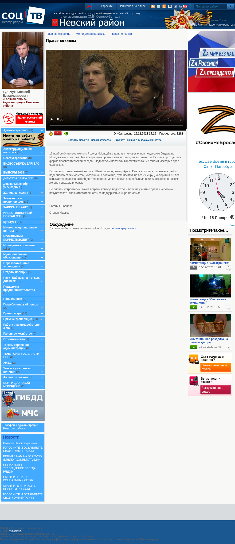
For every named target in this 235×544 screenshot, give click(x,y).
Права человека (121, 33)
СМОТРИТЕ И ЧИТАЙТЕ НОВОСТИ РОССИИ (19, 487)
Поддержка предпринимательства (19, 288)
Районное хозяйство (17, 333)
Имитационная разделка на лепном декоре (209, 340)
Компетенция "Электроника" (210, 263)
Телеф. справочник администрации (16, 346)
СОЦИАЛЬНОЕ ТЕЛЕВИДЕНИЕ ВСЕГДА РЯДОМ (19, 468)
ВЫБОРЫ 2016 (13, 172)
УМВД (7, 362)
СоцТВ (25, 18)
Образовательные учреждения (16, 265)
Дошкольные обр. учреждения (15, 185)
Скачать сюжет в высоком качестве (138, 140)
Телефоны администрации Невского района (20, 427)
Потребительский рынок (20, 304)
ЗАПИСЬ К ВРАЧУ (15, 207)
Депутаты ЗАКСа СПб (18, 178)
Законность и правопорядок (13, 200)
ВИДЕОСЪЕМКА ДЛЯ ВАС (21, 163)
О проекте (106, 6)
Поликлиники (12, 299)
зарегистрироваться (124, 228)
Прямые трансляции (17, 319)
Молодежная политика (19, 245)
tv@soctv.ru (15, 530)
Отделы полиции (15, 272)
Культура (9, 222)
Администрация (14, 130)
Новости (11, 437)
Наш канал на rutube (132, 6)
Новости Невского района (20, 443)
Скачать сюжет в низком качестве (89, 140)
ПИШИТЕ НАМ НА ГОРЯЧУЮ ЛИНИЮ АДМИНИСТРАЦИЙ (22, 458)
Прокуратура (12, 313)
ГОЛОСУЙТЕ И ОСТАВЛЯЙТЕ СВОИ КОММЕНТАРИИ (23, 449)
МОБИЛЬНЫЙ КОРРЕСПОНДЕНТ (16, 238)
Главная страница (58, 33)
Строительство (14, 339)
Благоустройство (15, 158)
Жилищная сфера (15, 192)
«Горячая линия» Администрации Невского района (21, 102)
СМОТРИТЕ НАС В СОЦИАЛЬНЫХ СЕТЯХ (18, 478)
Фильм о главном (15, 377)
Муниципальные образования (15, 256)
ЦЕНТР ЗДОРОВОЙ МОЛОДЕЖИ (16, 384)
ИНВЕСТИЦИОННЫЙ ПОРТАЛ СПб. (17, 214)
